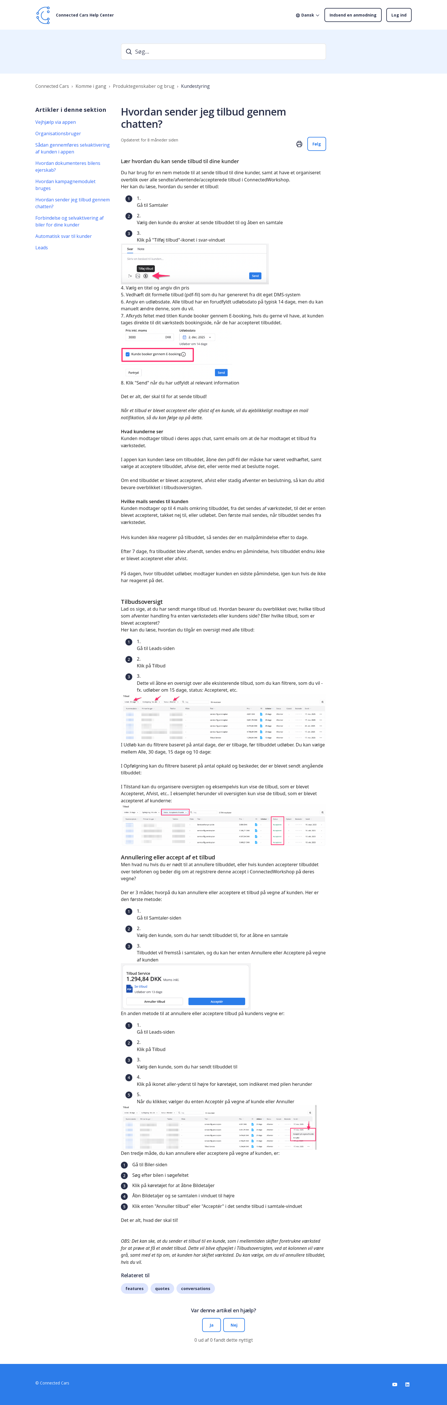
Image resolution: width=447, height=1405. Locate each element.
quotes (162, 1288)
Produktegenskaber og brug (143, 86)
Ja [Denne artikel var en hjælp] (212, 1325)
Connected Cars (52, 86)
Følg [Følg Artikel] (316, 144)
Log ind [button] (399, 15)
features (134, 1288)
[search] (223, 51)
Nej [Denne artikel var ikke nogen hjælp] (234, 1325)
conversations (195, 1288)
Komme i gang (91, 86)
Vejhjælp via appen (55, 122)
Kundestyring (195, 86)
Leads (41, 247)
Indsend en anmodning (353, 15)
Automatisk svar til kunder (63, 236)
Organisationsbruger (58, 133)
